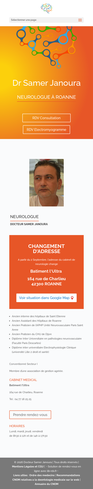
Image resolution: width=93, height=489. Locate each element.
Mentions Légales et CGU (28, 466)
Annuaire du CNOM (46, 484)
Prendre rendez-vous (30, 415)
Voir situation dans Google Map (44, 298)
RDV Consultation (46, 118)
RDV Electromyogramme (46, 130)
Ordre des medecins (41, 475)
